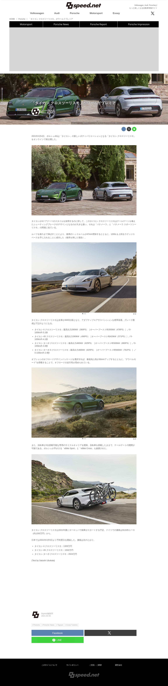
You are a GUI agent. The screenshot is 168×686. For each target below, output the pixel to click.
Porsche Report (98, 24)
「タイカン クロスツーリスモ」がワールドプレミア (74, 103)
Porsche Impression (138, 24)
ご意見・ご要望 (95, 665)
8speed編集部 (47, 110)
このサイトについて (49, 665)
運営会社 (118, 665)
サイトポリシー (72, 665)
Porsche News (61, 24)
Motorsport (26, 24)
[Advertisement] (84, 49)
